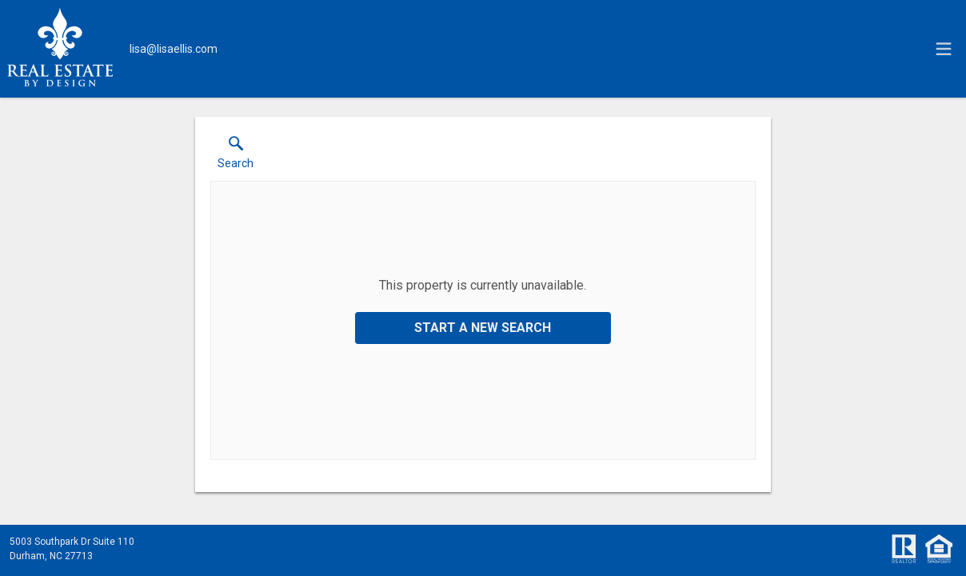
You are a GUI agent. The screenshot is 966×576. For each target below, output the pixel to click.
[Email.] (174, 48)
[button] (235, 156)
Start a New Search (482, 327)
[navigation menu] (943, 49)
